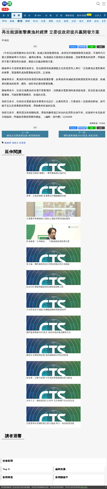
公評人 (98, 15)
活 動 (48, 15)
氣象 (12, 21)
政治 (20, 21)
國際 (27, 21)
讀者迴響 (13, 261)
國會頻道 (70, 15)
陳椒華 (8, 143)
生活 (58, 21)
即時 (4, 21)
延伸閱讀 (13, 152)
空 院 (59, 15)
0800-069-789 (53, 470)
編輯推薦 (60, 294)
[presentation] (104, 15)
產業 (89, 21)
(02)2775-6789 (41, 464)
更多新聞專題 (26, 354)
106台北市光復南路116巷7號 (48, 458)
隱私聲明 (72, 475)
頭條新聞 (8, 285)
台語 (74, 21)
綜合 (96, 21)
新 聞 (16, 15)
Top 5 (6, 294)
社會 (43, 21)
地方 (81, 21)
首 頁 (6, 15)
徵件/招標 (81, 15)
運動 (51, 21)
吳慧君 (22, 143)
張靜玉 (15, 143)
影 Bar (38, 15)
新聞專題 (8, 302)
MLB (35, 21)
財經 (66, 21)
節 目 (27, 15)
